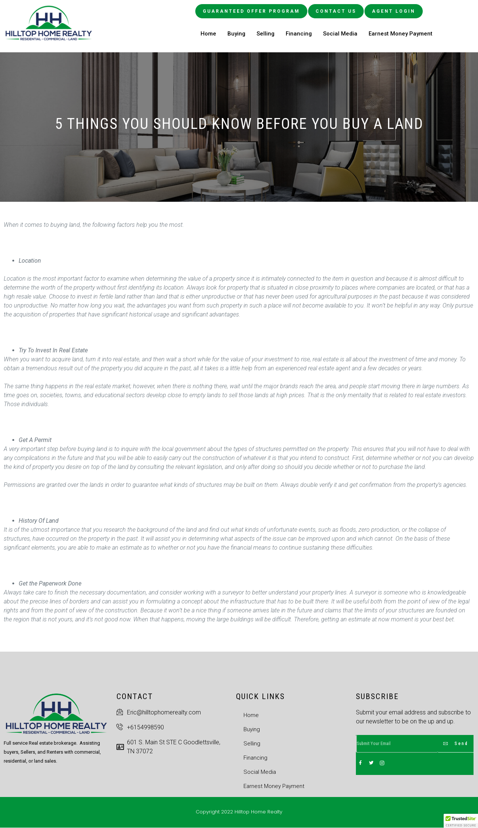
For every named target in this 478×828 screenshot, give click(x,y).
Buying (236, 33)
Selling (265, 33)
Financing (299, 33)
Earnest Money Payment (400, 33)
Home (208, 33)
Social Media (340, 33)
